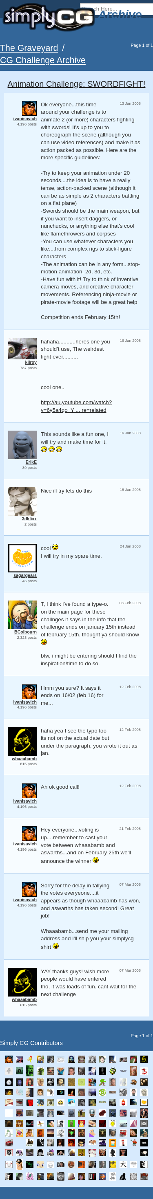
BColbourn (25, 631)
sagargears (25, 575)
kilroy (31, 362)
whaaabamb (24, 758)
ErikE (31, 462)
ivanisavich (25, 118)
